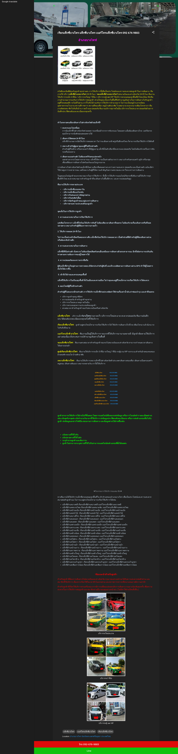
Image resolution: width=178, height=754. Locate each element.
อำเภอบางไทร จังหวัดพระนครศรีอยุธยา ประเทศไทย (90, 736)
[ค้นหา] (158, 6)
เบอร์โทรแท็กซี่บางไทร (86, 732)
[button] (153, 32)
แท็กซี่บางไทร (68, 732)
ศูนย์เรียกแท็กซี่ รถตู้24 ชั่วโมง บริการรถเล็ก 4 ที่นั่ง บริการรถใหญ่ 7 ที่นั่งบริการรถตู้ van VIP (103, 7)
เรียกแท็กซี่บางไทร (105, 732)
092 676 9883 (113, 372)
